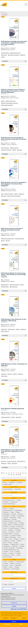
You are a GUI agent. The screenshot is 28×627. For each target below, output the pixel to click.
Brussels (20, 514)
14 (11, 474)
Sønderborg (19, 548)
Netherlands (17, 565)
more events (13, 502)
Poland (4, 567)
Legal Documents (7, 484)
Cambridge (5, 515)
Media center (4, 14)
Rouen (22, 544)
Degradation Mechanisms (15, 53)
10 (20, 473)
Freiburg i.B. (19, 526)
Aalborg (11, 508)
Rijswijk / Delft (14, 544)
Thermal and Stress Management (14, 196)
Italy (11, 565)
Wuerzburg (5, 555)
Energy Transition (5, 284)
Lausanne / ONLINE (15, 535)
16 (16, 474)
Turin (11, 551)
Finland (11, 563)
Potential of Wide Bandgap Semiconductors (9, 103)
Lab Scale (3, 461)
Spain (10, 567)
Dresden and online (7, 521)
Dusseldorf (17, 521)
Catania (12, 515)
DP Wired (26, 626)
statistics (14, 618)
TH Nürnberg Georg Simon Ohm (10, 549)
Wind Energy (4, 329)
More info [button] (19, 615)
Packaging (3, 196)
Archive (11, 584)
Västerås (11, 553)
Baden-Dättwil (18, 510)
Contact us (14, 602)
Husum (18, 531)
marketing (23, 618)
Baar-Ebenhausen (7, 510)
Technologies (4, 376)
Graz (4, 530)
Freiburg (12, 526)
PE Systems (4, 55)
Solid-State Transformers (6, 150)
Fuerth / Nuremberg (13, 528)
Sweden (16, 567)
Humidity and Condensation (13, 55)
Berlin (12, 512)
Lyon (10, 539)
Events (4, 482)
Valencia (17, 551)
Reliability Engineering (5, 417)
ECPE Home (3, 12)
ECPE (3, 57)
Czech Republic (19, 561)
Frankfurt (5, 526)
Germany (5, 565)
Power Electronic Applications (7, 105)
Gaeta (22, 528)
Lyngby (4, 539)
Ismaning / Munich (7, 533)
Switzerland (5, 568)
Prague (15, 542)
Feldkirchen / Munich (18, 524)
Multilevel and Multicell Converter (7, 238)
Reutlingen (5, 544)
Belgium (11, 561)
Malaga (16, 539)
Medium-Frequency (14, 148)
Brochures (19, 482)
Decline (21, 624)
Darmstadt (12, 517)
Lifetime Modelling (5, 53)
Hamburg (17, 530)
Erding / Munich (12, 523)
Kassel (16, 533)
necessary (5, 618)
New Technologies (5, 148)
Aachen (4, 508)
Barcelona (5, 512)
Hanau (4, 531)
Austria (4, 561)
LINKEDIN (14, 606)
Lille (19, 537)
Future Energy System (14, 284)
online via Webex (7, 557)
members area (5, 13)
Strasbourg (14, 546)
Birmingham (5, 514)
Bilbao (17, 512)
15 (14, 474)
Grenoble (10, 530)
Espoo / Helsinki (6, 524)
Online (12, 540)
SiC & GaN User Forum (10, 101)
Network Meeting (4, 286)
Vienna (4, 553)
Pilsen (9, 542)
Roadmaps (11, 482)
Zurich (12, 555)
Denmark (5, 563)
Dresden (14, 519)
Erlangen (21, 523)
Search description (7, 489)
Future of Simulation (9, 194)
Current (4, 584)
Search (14, 588)
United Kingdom (15, 568)
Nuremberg (5, 540)
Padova (18, 540)
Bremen (13, 514)
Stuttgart (21, 546)
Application (3, 374)
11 (23, 473)
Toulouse (5, 551)
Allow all (14, 621)
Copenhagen (20, 515)
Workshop (22, 55)
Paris (4, 542)
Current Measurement (11, 461)
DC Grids (10, 374)
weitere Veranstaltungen (8, 503)
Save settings (7, 624)
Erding (4, 523)
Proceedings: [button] (14, 61)
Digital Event (6, 519)
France (18, 563)
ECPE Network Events (8, 500)
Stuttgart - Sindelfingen (8, 548)
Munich (22, 539)
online (18, 555)
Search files (17, 489)
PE (2, 194)
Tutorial (8, 240)
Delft (19, 517)
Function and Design (19, 238)
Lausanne (5, 535)
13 (9, 474)
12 (25, 473)
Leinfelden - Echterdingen (9, 537)
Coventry (5, 517)
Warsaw (18, 553)
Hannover (11, 531)
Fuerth (4, 528)
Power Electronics (13, 286)
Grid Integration (11, 329)
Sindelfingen (6, 546)
